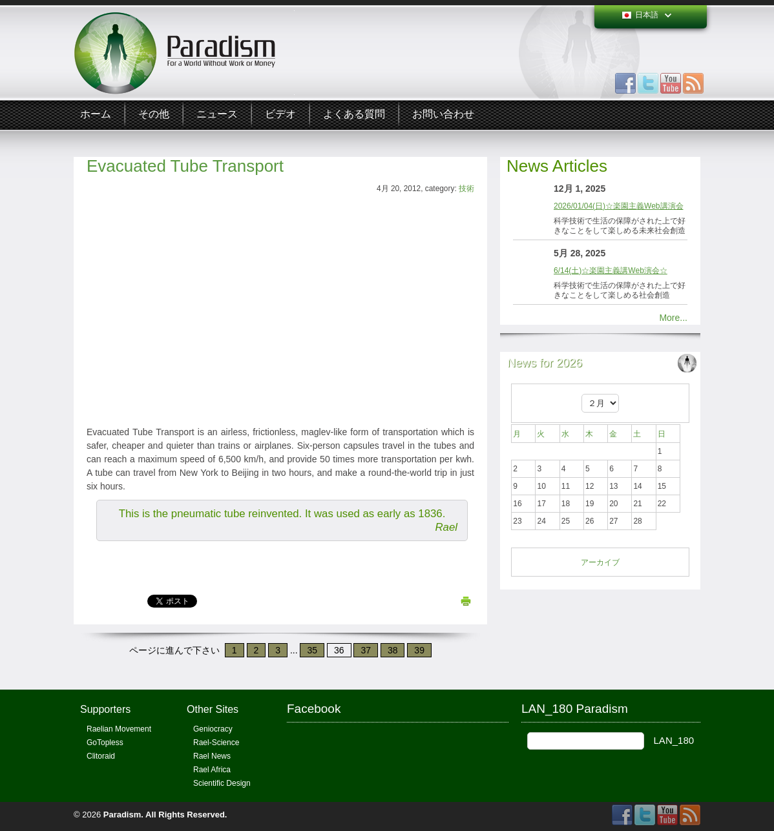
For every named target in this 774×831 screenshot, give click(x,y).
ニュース (217, 114)
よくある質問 (354, 114)
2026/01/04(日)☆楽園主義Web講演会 (619, 205)
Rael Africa (212, 769)
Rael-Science (216, 742)
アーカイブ (600, 562)
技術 (466, 188)
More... (673, 318)
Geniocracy (213, 729)
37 (366, 650)
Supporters (105, 709)
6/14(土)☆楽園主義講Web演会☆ (610, 270)
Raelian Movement (119, 729)
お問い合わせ (443, 114)
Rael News (212, 756)
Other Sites (212, 709)
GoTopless (105, 742)
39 (419, 650)
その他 (153, 114)
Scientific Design (222, 783)
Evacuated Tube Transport (185, 166)
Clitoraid (101, 756)
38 (393, 650)
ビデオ (280, 114)
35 (312, 650)
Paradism (122, 814)
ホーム (95, 114)
